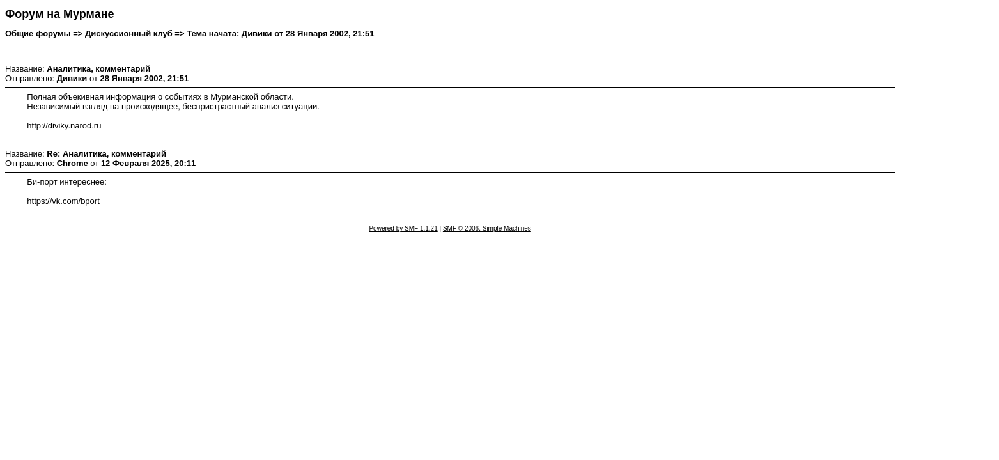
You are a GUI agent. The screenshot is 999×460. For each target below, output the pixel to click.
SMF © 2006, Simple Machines (487, 228)
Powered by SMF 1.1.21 (403, 228)
